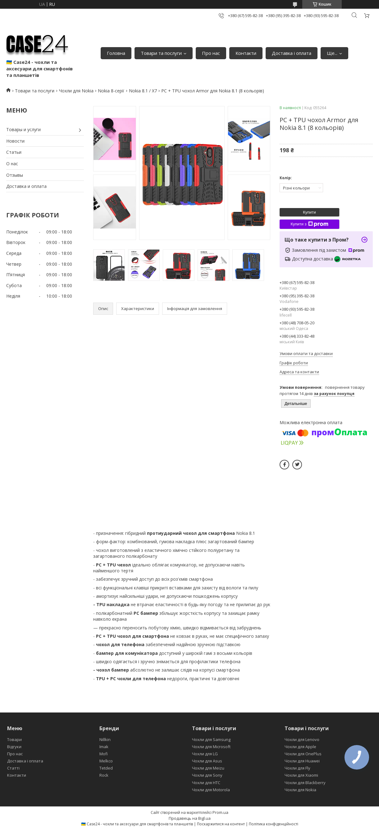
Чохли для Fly (297, 768)
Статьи (13, 152)
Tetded (106, 768)
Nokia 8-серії (111, 91)
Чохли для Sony (207, 775)
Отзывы (14, 175)
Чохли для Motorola (211, 789)
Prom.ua (220, 812)
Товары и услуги (23, 129)
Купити (309, 212)
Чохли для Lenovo (302, 739)
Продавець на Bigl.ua (190, 818)
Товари (14, 739)
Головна (116, 53)
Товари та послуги (161, 53)
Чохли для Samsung (211, 739)
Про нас (211, 53)
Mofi (103, 754)
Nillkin (105, 739)
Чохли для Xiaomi (301, 775)
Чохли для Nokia (76, 91)
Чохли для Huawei (302, 761)
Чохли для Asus (207, 761)
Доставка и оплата (26, 186)
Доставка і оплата (291, 53)
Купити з (309, 224)
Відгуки (14, 746)
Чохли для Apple (300, 746)
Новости (15, 141)
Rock (103, 775)
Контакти (245, 53)
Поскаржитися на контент (221, 824)
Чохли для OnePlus (303, 754)
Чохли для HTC (206, 782)
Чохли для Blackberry (305, 782)
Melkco (106, 761)
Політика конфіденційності (273, 824)
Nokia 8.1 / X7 (143, 91)
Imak (103, 746)
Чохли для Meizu (208, 768)
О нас (12, 163)
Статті (13, 768)
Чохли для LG (205, 754)
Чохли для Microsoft (211, 746)
